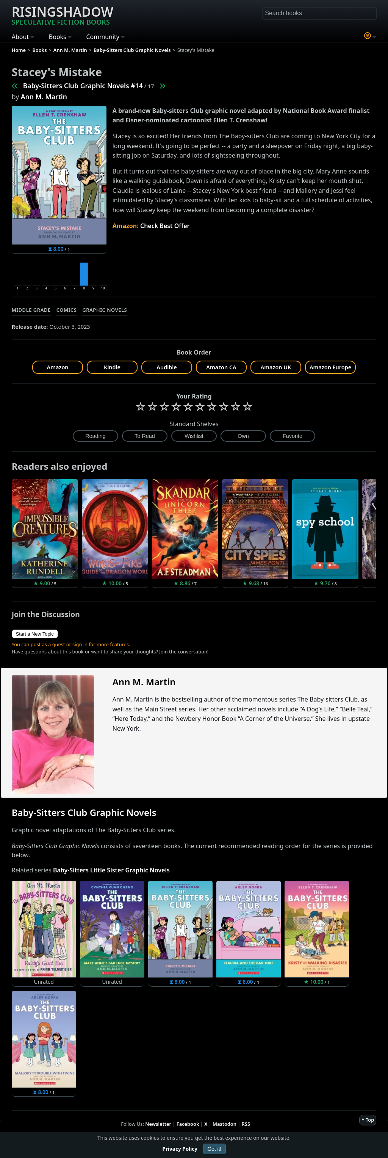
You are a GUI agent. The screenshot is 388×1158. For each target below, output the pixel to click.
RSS (246, 1123)
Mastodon (224, 1123)
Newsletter (158, 1123)
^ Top (367, 1119)
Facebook (188, 1123)
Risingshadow (62, 15)
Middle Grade (31, 309)
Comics (66, 309)
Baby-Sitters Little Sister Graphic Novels (111, 870)
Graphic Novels (104, 309)
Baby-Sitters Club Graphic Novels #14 (83, 85)
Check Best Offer (165, 226)
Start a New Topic (35, 634)
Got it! (214, 1149)
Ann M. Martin (44, 96)
